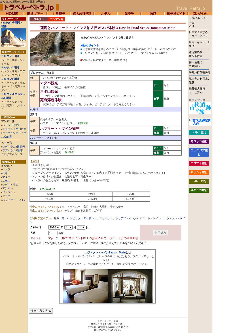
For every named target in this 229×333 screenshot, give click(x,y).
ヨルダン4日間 (10, 67)
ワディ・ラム (9, 184)
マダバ (5, 177)
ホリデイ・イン (124, 218)
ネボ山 (5, 180)
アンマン (7, 188)
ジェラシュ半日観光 (14, 129)
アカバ (5, 196)
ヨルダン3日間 (10, 56)
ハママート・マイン (14, 199)
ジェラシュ (8, 192)
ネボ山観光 (49, 91)
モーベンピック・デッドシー (79, 218)
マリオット (106, 218)
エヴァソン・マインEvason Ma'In (105, 252)
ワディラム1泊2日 (13, 150)
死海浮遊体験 (50, 100)
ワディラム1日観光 (13, 146)
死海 (4, 173)
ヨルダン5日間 (10, 78)
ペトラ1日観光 (11, 125)
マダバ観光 (49, 83)
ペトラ (5, 169)
